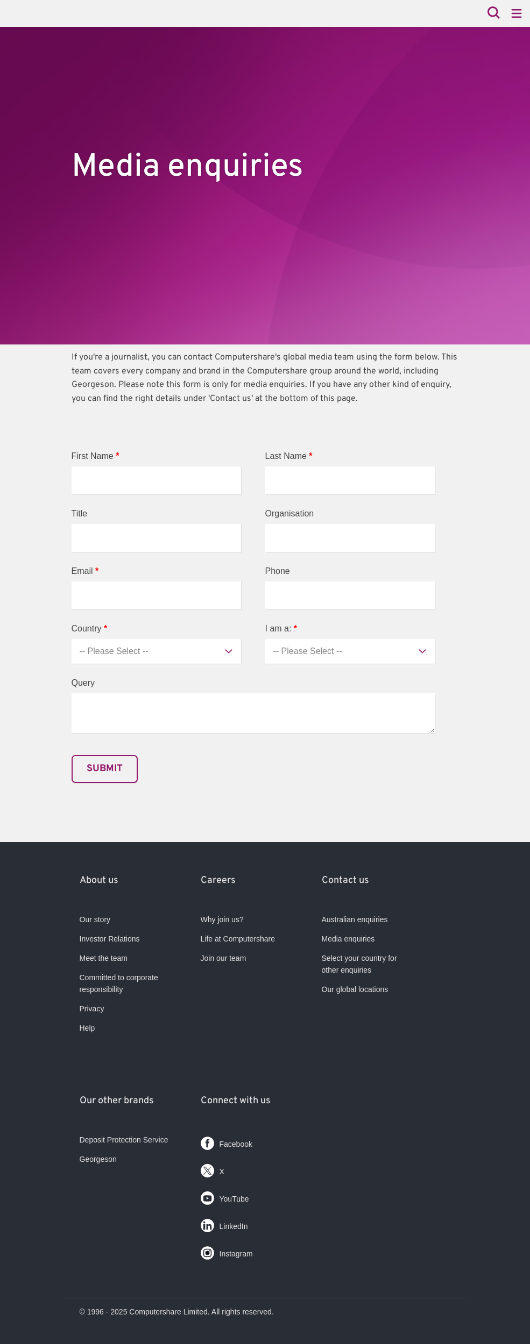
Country (90, 628)
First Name (95, 456)
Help (87, 1028)
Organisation (289, 513)
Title (80, 513)
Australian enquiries (355, 919)
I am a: (281, 628)
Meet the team (104, 958)
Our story (95, 919)
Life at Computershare (238, 939)
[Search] (493, 13)
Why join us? (222, 919)
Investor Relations (110, 939)
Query (83, 682)
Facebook (226, 1141)
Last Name (289, 456)
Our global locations (355, 989)
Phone (277, 571)
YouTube (225, 1196)
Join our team (223, 958)
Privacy (92, 1008)
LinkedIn (224, 1223)
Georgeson (98, 1159)
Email (85, 571)
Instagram (227, 1251)
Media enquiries (348, 939)
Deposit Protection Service (124, 1139)
